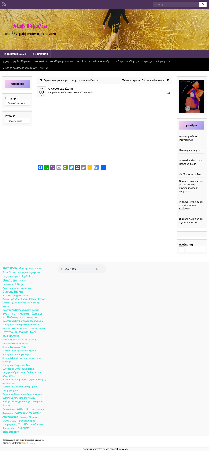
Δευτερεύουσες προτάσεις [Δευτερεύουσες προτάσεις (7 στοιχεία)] (17, 288)
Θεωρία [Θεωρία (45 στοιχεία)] (22, 409)
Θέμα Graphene (28, 443)
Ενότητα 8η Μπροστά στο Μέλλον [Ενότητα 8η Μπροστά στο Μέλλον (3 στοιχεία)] (18, 398)
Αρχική (5, 61)
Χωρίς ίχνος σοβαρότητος (156, 61)
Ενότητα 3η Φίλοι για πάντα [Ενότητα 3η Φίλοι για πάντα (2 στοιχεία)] (15, 343)
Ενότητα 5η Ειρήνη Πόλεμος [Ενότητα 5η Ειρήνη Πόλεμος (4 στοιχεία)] (16, 354)
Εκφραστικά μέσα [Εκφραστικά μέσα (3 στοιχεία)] (11, 299)
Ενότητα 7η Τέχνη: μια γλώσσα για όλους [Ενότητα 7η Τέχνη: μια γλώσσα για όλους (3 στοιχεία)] (22, 394)
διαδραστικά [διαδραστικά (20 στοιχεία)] (10, 431)
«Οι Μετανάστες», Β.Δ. (190, 174)
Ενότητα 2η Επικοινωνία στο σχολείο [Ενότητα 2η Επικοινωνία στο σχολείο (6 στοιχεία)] (22, 320)
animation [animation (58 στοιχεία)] (9, 268)
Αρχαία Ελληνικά (21, 61)
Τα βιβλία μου (39, 53)
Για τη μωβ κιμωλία (14, 53)
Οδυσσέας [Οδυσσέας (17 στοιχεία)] (9, 420)
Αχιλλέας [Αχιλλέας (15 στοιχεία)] (27, 276)
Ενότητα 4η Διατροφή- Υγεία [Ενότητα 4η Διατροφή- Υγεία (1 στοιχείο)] (14, 347)
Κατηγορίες (12, 98)
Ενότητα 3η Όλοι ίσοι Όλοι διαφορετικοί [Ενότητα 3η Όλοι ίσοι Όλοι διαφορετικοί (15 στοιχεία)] (19, 333)
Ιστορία (81, 61)
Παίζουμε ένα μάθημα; (126, 61)
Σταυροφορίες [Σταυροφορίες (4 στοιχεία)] (9, 424)
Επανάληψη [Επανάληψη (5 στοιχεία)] (8, 409)
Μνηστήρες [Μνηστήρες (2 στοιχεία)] (34, 417)
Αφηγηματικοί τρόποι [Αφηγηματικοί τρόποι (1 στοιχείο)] (11, 276)
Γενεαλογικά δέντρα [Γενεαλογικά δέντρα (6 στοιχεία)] (13, 284)
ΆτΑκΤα (44, 67)
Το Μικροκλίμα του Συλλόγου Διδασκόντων (144, 80)
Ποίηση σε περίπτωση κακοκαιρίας (19, 67)
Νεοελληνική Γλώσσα (61, 61)
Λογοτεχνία (40, 61)
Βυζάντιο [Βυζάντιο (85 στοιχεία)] (9, 280)
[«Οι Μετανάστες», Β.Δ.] (191, 170)
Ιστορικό (10, 115)
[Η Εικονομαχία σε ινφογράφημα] (191, 133)
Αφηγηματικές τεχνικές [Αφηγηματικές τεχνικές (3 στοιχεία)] (29, 272)
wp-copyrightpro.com (117, 449)
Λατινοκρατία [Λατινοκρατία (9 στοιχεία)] (10, 416)
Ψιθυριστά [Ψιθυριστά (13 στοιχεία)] (23, 427)
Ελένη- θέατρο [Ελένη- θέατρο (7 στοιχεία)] (37, 299)
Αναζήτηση (186, 244)
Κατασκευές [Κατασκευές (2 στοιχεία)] (7, 413)
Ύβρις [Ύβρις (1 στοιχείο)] (30, 268)
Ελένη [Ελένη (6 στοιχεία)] (24, 299)
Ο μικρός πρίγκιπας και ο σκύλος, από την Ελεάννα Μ (191, 205)
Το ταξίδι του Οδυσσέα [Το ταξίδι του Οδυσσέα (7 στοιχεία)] (31, 424)
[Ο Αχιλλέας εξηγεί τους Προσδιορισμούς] (191, 157)
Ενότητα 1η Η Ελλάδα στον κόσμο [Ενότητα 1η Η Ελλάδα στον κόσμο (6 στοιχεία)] (20, 310)
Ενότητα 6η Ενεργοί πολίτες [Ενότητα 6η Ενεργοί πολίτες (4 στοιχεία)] (16, 365)
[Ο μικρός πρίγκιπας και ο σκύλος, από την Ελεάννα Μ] (191, 198)
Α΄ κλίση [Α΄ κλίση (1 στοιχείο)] (38, 268)
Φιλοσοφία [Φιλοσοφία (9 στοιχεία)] (8, 427)
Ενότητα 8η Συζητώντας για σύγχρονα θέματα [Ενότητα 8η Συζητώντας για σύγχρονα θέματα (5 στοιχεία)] (22, 403)
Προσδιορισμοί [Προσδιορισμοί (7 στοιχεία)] (26, 420)
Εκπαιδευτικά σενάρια (100, 61)
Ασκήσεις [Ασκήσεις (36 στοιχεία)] (9, 272)
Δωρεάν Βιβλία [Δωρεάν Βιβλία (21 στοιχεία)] (12, 291)
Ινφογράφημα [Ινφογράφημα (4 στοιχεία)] (37, 409)
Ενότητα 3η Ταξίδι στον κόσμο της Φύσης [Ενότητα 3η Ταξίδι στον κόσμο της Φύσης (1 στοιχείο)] (19, 339)
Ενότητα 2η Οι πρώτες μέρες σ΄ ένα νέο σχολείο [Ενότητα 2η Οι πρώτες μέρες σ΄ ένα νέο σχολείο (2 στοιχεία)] (24, 328)
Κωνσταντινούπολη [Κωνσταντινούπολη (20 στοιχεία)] (28, 412)
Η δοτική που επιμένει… (191, 150)
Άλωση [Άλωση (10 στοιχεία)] (22, 268)
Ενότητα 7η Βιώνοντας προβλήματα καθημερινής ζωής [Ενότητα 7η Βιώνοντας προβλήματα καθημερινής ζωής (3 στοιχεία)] (19, 388)
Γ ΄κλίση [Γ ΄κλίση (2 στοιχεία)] (22, 281)
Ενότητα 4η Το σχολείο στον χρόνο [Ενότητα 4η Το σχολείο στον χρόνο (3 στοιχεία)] (19, 350)
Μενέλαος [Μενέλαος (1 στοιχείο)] (24, 417)
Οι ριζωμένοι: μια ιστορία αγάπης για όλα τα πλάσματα (70, 80)
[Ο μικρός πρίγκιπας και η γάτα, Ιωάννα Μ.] (191, 215)
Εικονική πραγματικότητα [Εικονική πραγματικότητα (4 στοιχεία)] (15, 295)
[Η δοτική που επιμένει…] (191, 146)
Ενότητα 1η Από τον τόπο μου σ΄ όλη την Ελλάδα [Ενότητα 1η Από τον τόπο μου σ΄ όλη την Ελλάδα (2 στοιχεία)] (21, 304)
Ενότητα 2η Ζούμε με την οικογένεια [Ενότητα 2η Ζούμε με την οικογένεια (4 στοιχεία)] (20, 324)
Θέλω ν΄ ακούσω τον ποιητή (70, 92)
